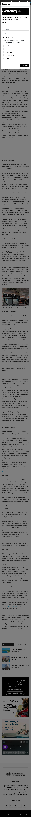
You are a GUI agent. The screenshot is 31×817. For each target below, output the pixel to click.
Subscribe (24, 65)
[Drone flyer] (4, 52)
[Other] (4, 58)
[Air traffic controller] (4, 55)
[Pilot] (4, 46)
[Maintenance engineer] (4, 49)
